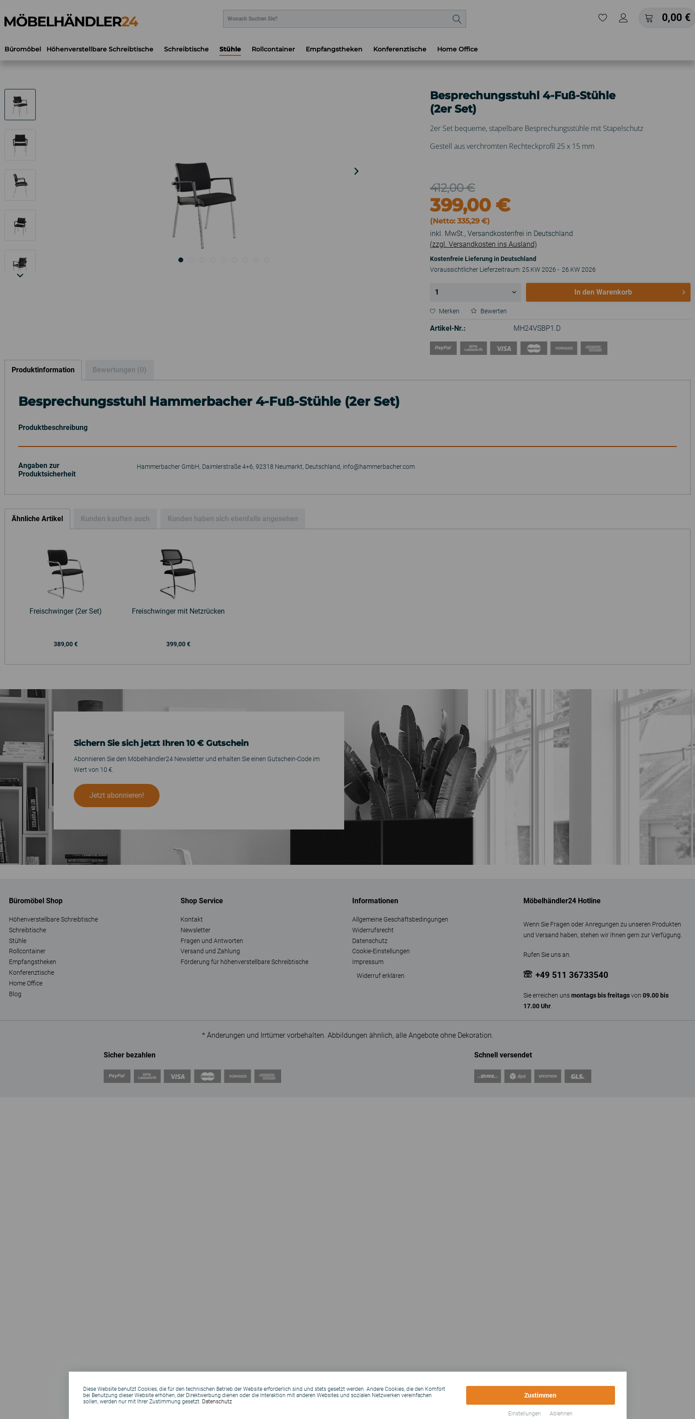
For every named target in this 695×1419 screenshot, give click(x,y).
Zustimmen (540, 1395)
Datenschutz (217, 1401)
